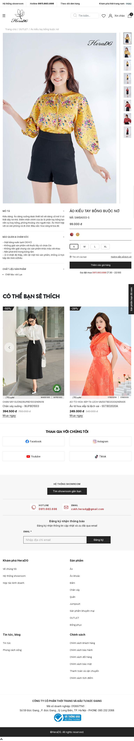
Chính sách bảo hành (81, 650)
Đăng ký (98, 539)
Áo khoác (75, 576)
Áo (71, 569)
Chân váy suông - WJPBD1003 (21, 406)
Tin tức (7, 643)
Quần (72, 597)
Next (125, 347)
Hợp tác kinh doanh (13, 583)
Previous (9, 347)
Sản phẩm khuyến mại (82, 611)
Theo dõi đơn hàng (70, 3)
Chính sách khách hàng (82, 643)
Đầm (72, 583)
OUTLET (74, 618)
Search (75, 15)
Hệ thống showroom (13, 3)
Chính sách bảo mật (81, 664)
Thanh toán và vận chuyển (84, 671)
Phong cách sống (12, 650)
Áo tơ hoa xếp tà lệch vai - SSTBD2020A (94, 406)
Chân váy (75, 590)
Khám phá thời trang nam (115, 4)
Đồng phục (76, 625)
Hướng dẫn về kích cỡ (121, 257)
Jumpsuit (75, 604)
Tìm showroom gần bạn (67, 491)
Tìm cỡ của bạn (78, 257)
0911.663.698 (48, 509)
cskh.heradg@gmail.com (87, 509)
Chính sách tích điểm (81, 678)
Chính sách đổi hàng (81, 657)
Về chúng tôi (10, 569)
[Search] (86, 15)
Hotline (42, 3)
